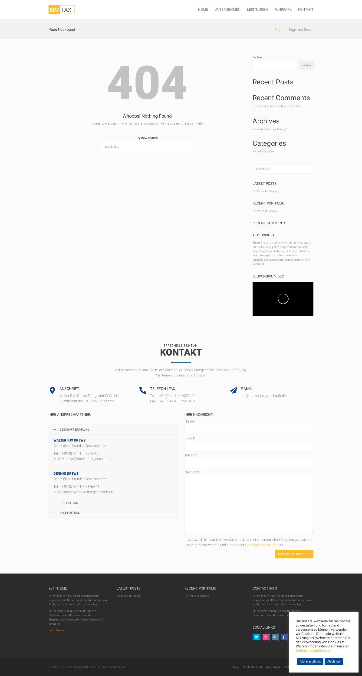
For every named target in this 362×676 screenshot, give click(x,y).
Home (279, 30)
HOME (203, 9)
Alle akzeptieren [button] (310, 661)
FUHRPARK (283, 9)
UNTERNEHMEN (227, 9)
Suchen (257, 57)
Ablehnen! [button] (333, 661)
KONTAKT (305, 9)
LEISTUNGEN (257, 9)
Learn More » (56, 630)
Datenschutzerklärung (261, 545)
